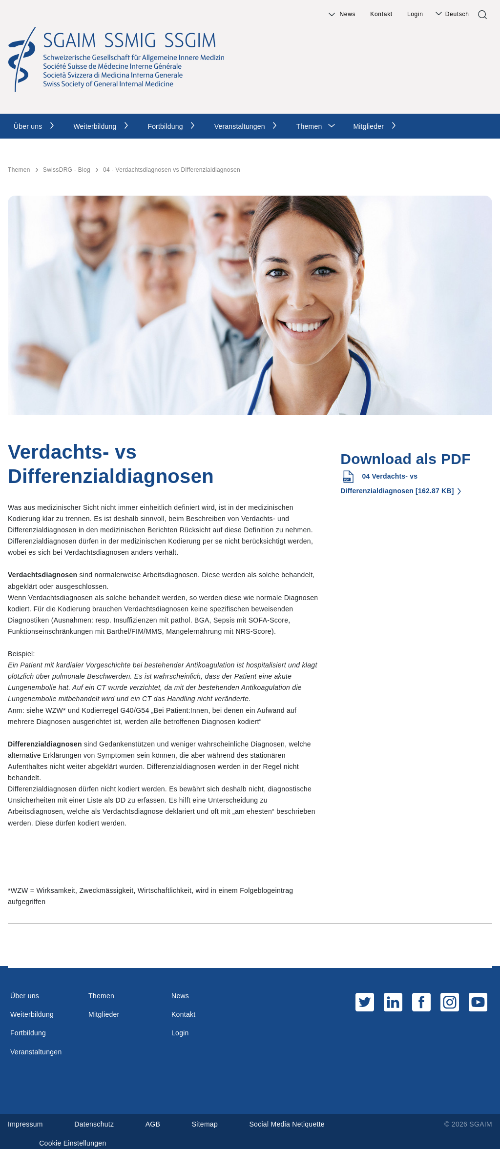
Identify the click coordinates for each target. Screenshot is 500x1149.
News (347, 14)
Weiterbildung (94, 126)
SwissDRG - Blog (66, 169)
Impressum (25, 1124)
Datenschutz (94, 1124)
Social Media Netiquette (287, 1124)
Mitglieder (368, 126)
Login (415, 14)
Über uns (28, 126)
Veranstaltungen (239, 126)
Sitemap (205, 1124)
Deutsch (457, 14)
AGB (153, 1124)
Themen (309, 126)
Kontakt (381, 14)
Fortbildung (165, 126)
